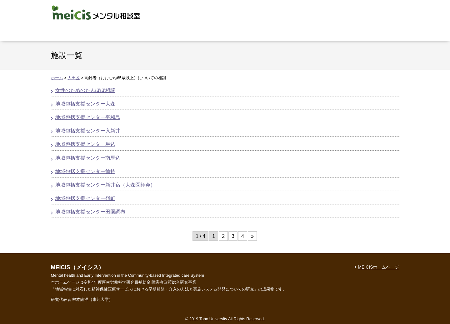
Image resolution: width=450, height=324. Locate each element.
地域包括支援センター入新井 (87, 130)
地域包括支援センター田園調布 (90, 211)
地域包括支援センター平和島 (87, 117)
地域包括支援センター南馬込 (87, 158)
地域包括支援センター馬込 (85, 144)
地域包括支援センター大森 (85, 103)
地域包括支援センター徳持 (85, 171)
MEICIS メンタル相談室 (96, 12)
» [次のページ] (252, 236)
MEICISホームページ (378, 267)
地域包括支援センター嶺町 (85, 198)
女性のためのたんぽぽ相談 (85, 90)
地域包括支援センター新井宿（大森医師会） (105, 185)
